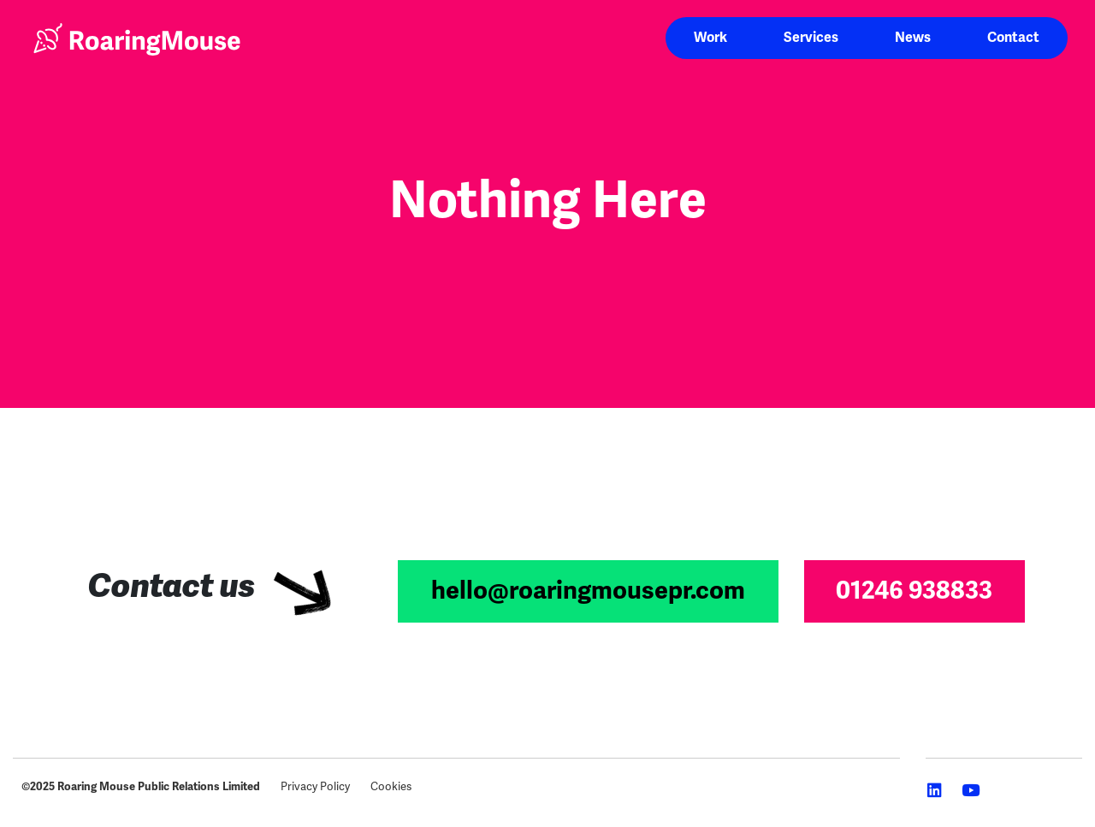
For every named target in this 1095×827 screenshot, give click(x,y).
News (913, 37)
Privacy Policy (315, 786)
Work (710, 37)
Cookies (390, 786)
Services (811, 37)
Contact (1013, 37)
